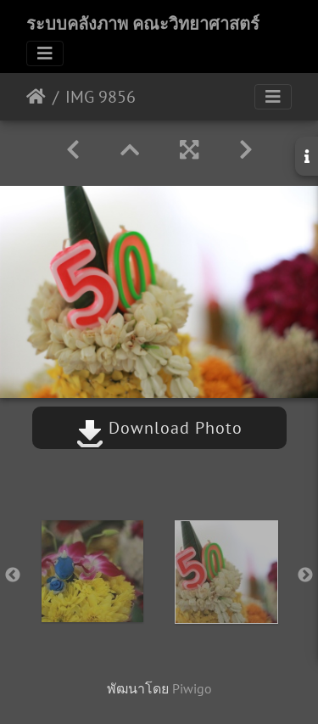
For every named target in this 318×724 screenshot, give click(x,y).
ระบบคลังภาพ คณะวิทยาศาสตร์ (142, 24)
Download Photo (159, 428)
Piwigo (192, 688)
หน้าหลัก (36, 96)
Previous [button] (12, 575)
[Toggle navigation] (45, 53)
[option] (92, 571)
